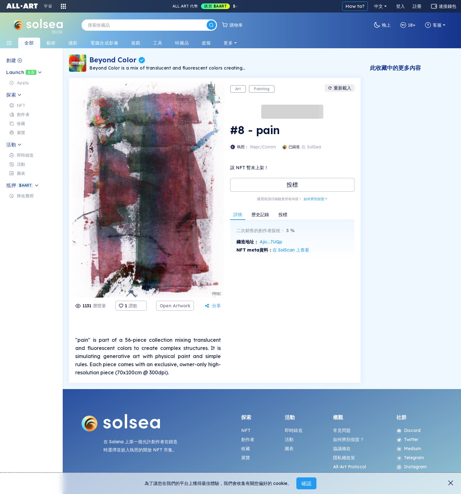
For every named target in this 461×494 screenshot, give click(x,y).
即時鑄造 (294, 430)
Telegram (410, 457)
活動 (289, 439)
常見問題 (342, 430)
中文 (378, 6)
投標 (292, 184)
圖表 (289, 448)
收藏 (245, 448)
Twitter (407, 439)
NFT (246, 430)
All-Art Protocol (349, 467)
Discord (408, 430)
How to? (355, 6)
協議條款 (342, 448)
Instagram (411, 467)
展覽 (245, 457)
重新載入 (339, 88)
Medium (408, 448)
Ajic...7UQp (271, 242)
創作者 (247, 439)
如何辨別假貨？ (316, 199)
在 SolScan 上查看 (291, 250)
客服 (433, 25)
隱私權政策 (344, 457)
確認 (306, 483)
